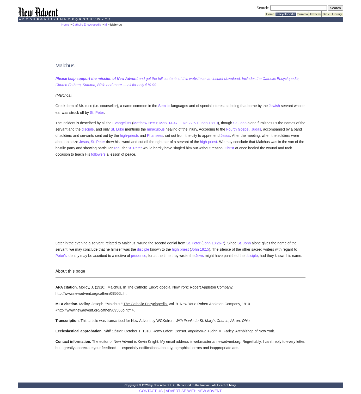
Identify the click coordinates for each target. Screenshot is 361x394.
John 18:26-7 (213, 243)
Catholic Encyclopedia (86, 24)
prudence (138, 256)
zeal (117, 148)
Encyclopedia (286, 14)
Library (337, 14)
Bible (326, 14)
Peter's (61, 256)
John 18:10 (209, 123)
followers (98, 154)
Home (270, 14)
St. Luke (117, 129)
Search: (262, 8)
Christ (229, 148)
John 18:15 (200, 249)
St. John (240, 123)
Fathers (315, 14)
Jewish (274, 106)
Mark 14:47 (168, 123)
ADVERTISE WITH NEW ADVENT (194, 391)
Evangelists (121, 123)
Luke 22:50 (189, 123)
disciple (88, 129)
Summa (303, 14)
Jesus (225, 135)
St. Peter (97, 112)
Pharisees (155, 135)
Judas (256, 129)
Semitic (164, 106)
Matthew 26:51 (145, 123)
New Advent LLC (164, 385)
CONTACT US (151, 391)
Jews (199, 256)
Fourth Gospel (237, 129)
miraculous (156, 129)
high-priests (129, 135)
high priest (180, 249)
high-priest (208, 142)
